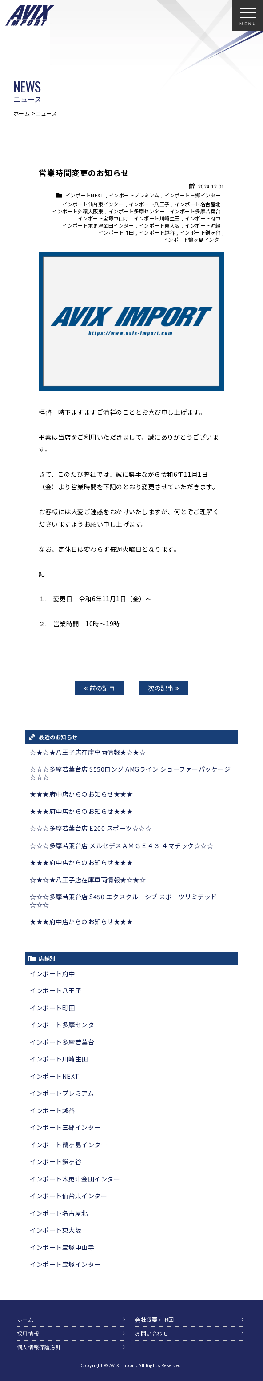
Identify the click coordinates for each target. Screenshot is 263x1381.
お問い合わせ (151, 1333)
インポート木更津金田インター (98, 225)
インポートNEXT (84, 195)
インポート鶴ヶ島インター (193, 239)
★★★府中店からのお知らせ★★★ (81, 793)
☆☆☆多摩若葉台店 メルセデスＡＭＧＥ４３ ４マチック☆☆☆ (121, 845)
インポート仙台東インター (93, 204)
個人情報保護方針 (39, 1347)
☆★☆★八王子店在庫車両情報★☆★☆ (88, 752)
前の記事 (99, 688)
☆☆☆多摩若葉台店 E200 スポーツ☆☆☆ (90, 828)
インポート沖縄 (203, 225)
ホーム (21, 113)
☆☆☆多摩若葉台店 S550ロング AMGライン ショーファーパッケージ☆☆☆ (130, 773)
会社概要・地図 (154, 1319)
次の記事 (163, 688)
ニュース (46, 113)
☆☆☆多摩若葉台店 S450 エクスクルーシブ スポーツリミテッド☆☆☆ (123, 900)
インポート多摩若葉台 (195, 211)
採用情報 (28, 1333)
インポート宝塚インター (65, 1264)
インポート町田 (116, 232)
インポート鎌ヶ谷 (200, 232)
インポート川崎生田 (157, 218)
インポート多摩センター (136, 211)
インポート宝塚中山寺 (103, 218)
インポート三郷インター (192, 195)
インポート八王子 (149, 204)
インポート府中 (203, 218)
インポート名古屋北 (198, 204)
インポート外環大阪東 (77, 211)
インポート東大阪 (159, 225)
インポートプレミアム (134, 195)
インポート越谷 (157, 232)
